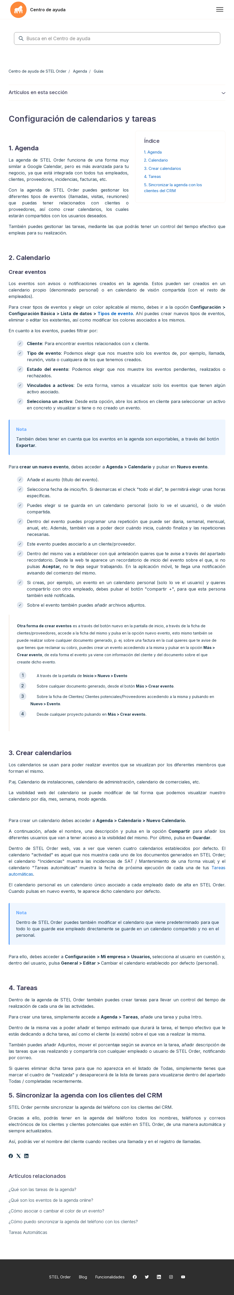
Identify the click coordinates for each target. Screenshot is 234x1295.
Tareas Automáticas (28, 1232)
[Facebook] (11, 1156)
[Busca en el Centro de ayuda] (117, 38)
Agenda (80, 71)
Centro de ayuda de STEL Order (37, 71)
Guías (98, 71)
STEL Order (60, 1276)
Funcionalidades (110, 1276)
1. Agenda (153, 152)
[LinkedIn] (26, 1156)
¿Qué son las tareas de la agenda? (42, 1189)
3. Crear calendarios (162, 168)
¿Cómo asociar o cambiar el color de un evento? (56, 1211)
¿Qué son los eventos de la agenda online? (51, 1200)
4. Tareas (152, 176)
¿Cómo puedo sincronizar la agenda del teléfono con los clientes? (73, 1221)
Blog (83, 1276)
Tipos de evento (115, 313)
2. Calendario (156, 160)
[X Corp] (18, 1156)
